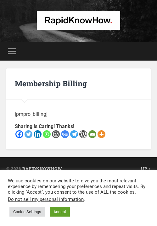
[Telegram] (74, 134)
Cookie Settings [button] (27, 211)
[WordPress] (83, 134)
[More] (101, 134)
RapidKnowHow (42, 168)
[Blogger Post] (56, 134)
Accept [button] (59, 211)
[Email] (92, 134)
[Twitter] (28, 134)
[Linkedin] (38, 134)
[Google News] (65, 134)
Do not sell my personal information (46, 199)
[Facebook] (19, 134)
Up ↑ (146, 168)
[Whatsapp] (47, 134)
